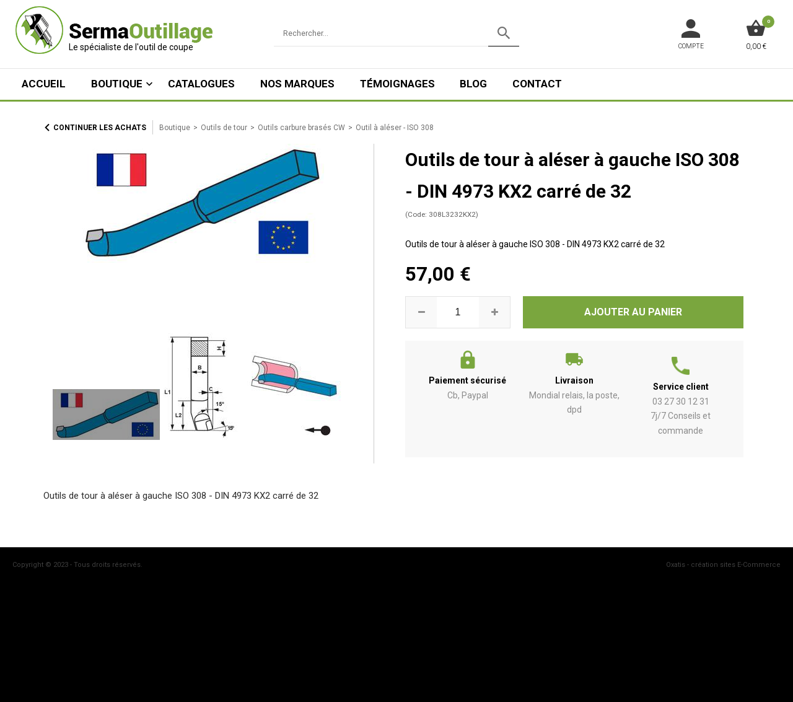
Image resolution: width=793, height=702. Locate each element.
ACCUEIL (44, 83)
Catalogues (201, 83)
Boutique (116, 83)
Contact (537, 83)
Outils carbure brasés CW (301, 127)
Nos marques (297, 83)
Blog (473, 83)
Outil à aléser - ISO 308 (395, 127)
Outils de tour (224, 127)
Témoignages (397, 83)
